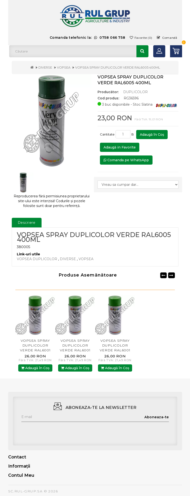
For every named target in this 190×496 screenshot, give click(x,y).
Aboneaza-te (156, 417)
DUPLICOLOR (135, 92)
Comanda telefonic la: (87, 37)
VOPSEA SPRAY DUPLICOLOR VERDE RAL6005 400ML (117, 67)
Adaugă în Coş (152, 134)
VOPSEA (63, 67)
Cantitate (107, 134)
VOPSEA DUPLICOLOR (37, 259)
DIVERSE (45, 67)
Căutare (142, 51)
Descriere (27, 222)
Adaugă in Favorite (120, 147)
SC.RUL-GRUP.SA (25, 491)
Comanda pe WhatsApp (126, 160)
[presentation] (57, 431)
